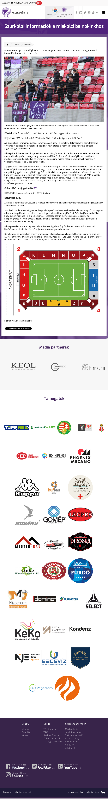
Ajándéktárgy (72, 741)
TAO (45, 735)
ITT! (35, 188)
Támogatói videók (52, 744)
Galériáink (70, 751)
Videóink (69, 747)
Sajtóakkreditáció (74, 738)
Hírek (17, 44)
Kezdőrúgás (71, 744)
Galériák (26, 735)
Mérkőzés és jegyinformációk (73, 734)
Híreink (27, 44)
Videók (25, 732)
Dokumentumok (51, 741)
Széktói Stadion (51, 738)
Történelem (49, 732)
